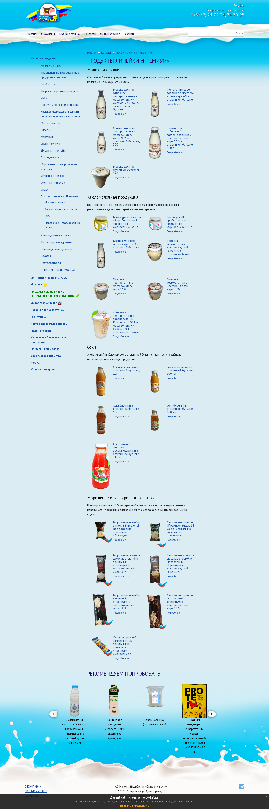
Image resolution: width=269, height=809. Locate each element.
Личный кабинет (110, 34)
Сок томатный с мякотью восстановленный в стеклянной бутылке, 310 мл (126, 450)
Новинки (36, 284)
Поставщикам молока (45, 349)
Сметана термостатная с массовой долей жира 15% (123, 284)
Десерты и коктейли (54, 150)
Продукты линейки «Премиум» (59, 196)
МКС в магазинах (69, 34)
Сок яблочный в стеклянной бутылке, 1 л (126, 409)
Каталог (106, 52)
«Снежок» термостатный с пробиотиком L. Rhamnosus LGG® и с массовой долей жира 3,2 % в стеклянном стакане (126, 322)
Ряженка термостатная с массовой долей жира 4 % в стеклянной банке (178, 247)
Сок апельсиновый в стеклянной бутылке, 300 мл (180, 370)
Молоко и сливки (51, 66)
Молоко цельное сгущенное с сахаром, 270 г (127, 170)
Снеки (44, 189)
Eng (242, 5)
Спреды (45, 130)
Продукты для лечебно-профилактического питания (55, 294)
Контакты (90, 34)
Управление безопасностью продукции (49, 340)
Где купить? (38, 317)
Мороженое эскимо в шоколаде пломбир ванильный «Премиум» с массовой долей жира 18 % (127, 563)
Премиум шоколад (52, 157)
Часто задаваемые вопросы (49, 323)
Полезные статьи (42, 330)
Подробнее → (121, 113)
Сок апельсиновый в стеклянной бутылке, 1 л (126, 370)
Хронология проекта (44, 369)
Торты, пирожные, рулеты (56, 242)
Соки (47, 216)
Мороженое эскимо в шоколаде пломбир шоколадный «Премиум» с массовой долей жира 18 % (180, 563)
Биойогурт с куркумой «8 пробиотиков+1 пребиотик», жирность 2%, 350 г (127, 222)
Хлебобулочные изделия (56, 235)
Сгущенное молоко (52, 175)
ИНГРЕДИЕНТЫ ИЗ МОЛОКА (58, 269)
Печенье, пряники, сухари (56, 249)
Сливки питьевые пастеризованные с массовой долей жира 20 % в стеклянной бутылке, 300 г (126, 136)
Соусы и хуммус (50, 144)
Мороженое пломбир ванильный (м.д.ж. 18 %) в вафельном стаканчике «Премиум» (126, 528)
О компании (48, 34)
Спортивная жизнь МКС (46, 356)
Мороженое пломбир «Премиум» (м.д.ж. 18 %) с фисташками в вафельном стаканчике (180, 528)
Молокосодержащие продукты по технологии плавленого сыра (60, 114)
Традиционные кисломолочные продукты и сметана (60, 75)
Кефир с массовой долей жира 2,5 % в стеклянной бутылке (126, 244)
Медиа (35, 362)
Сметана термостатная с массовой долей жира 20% (177, 284)
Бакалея (46, 256)
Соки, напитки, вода (53, 182)
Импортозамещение (44, 303)
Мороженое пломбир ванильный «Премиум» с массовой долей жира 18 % (126, 601)
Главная (33, 34)
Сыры (44, 98)
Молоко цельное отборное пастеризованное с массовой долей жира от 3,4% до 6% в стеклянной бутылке (126, 99)
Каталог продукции (44, 58)
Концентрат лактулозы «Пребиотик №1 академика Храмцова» (114, 729)
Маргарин (47, 137)
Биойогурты (48, 84)
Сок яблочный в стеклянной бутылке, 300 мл (180, 409)
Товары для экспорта (45, 310)
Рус (236, 5)
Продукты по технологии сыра (59, 104)
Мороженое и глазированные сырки (63, 225)
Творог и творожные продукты (60, 91)
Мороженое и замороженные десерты (59, 167)
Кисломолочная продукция (61, 209)
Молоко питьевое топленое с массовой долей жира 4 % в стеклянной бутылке (180, 94)
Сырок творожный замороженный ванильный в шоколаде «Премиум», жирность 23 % (125, 645)
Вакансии (129, 34)
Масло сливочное (51, 123)
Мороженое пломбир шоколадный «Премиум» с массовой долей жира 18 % (180, 601)
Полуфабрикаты (51, 263)
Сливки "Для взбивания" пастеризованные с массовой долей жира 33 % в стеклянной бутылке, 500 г (180, 138)
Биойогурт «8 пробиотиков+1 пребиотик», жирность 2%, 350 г (179, 222)
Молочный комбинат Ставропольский (49, 13)
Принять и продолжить (134, 805)
